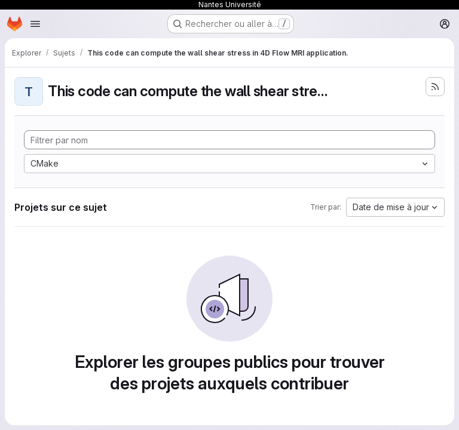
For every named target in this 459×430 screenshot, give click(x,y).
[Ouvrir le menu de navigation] (35, 23)
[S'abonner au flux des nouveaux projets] (435, 86)
